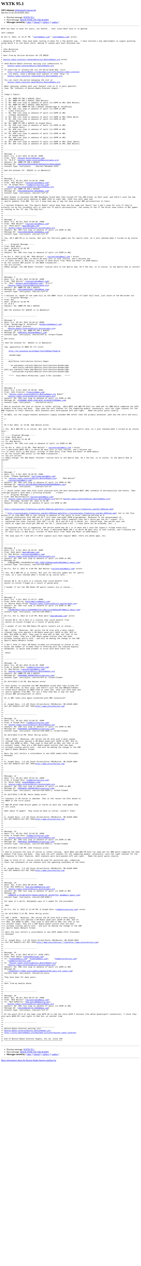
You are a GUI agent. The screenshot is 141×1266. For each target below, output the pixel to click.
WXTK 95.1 (28, 17)
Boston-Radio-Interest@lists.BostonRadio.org (27, 1231)
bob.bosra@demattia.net (37, 1059)
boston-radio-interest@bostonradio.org (38, 186)
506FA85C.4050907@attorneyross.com (36, 940)
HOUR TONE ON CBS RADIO (34, 20)
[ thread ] (37, 22)
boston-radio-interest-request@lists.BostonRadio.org (35, 85)
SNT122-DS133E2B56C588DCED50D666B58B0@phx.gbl (42, 576)
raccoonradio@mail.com (37, 214)
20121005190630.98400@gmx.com (33, 273)
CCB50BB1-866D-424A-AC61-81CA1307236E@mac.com (42, 475)
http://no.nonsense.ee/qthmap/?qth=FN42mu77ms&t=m (34, 416)
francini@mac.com (35, 465)
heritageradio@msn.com (43, 566)
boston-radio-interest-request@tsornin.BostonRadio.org (31, 66)
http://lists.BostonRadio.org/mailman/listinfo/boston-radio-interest (44, 81)
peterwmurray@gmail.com (37, 716)
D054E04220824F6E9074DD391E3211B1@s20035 (39, 191)
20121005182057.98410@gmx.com (33, 342)
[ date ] (29, 22)
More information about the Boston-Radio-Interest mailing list (28, 1263)
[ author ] (55, 22)
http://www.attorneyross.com (50, 842)
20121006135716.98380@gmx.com (33, 1204)
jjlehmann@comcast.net (25, 10)
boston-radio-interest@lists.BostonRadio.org (31, 73)
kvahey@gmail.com (31, 933)
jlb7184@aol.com (41, 39)
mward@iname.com (31, 265)
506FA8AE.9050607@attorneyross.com (36, 805)
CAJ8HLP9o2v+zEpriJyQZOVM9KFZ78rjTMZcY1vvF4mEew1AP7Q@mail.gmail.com (44, 726)
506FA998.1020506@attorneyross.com (36, 869)
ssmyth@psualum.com (33, 1142)
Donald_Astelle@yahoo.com (31, 184)
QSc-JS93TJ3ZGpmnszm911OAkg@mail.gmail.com (58, 669)
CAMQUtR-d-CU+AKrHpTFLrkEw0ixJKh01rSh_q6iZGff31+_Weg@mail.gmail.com (44, 1068)
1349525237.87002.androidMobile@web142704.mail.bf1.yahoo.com (40, 1160)
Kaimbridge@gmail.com (50, 384)
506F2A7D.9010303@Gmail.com (32, 393)
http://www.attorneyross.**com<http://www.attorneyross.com (67, 1125)
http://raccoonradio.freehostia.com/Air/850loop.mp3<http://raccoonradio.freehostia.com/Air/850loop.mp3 (58, 605)
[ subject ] (45, 22)
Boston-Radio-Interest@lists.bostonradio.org (32, 388)
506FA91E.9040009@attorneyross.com (36, 1004)
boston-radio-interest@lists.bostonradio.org (32, 268)
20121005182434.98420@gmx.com (33, 223)
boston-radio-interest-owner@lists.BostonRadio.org (34, 93)
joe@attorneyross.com (37, 216)
